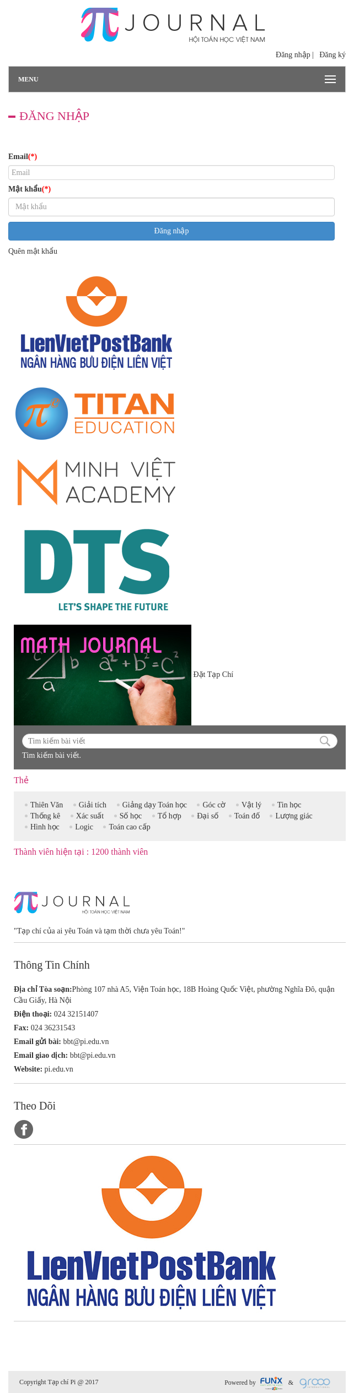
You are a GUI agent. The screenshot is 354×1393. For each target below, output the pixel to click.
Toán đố (247, 816)
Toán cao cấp (129, 827)
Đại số (207, 816)
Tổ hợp (169, 816)
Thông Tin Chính (52, 964)
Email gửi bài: (37, 1041)
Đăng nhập (293, 55)
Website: (28, 1069)
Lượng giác (293, 816)
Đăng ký (332, 55)
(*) (32, 156)
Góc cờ (214, 805)
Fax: (21, 1028)
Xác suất (90, 816)
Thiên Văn (46, 805)
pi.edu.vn (59, 1069)
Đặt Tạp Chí (214, 674)
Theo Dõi (35, 1105)
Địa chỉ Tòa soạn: (43, 989)
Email (22, 156)
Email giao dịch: (41, 1055)
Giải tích (92, 805)
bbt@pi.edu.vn (86, 1041)
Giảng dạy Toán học (154, 805)
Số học (131, 816)
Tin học (289, 805)
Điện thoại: (33, 1014)
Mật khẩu (29, 189)
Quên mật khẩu (32, 251)
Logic (84, 827)
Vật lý (251, 805)
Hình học (45, 827)
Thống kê (45, 816)
